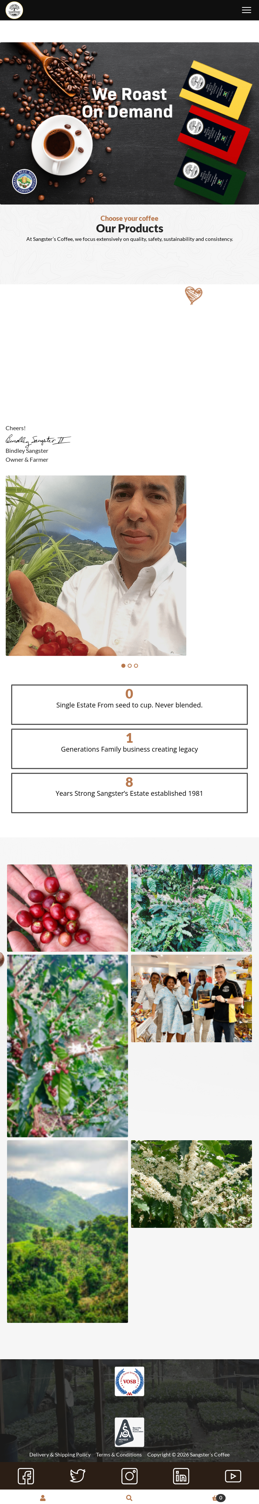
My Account (43, 1499)
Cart (199, 1498)
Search (129, 1499)
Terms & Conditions (119, 1454)
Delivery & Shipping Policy (60, 1454)
